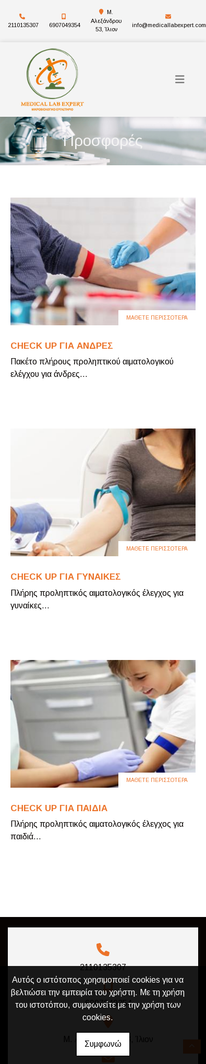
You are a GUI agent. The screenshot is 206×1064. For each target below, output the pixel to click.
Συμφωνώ (103, 1043)
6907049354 (64, 25)
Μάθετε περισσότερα (157, 318)
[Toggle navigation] (180, 79)
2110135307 (23, 25)
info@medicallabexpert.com (169, 25)
